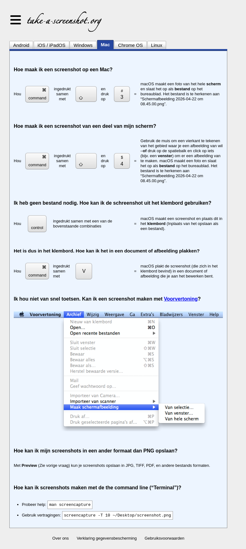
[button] (15, 20)
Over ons (60, 538)
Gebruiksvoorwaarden (164, 538)
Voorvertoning (181, 299)
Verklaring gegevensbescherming (107, 538)
